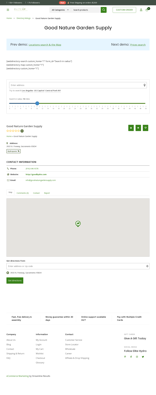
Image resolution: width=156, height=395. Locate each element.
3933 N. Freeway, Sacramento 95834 (23, 285)
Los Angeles (27, 103)
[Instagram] (137, 369)
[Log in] (139, 13)
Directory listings (24, 31)
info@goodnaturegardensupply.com (41, 193)
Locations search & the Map (50, 57)
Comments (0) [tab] (23, 205)
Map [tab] (10, 205)
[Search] (108, 13)
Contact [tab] (36, 205)
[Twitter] (143, 369)
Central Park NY (53, 103)
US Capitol (39, 103)
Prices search (136, 57)
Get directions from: (15, 273)
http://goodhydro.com (36, 187)
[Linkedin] (125, 369)
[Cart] (146, 13)
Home (9, 31)
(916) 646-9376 (32, 181)
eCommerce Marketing (17, 388)
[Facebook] (131, 369)
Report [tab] (47, 205)
